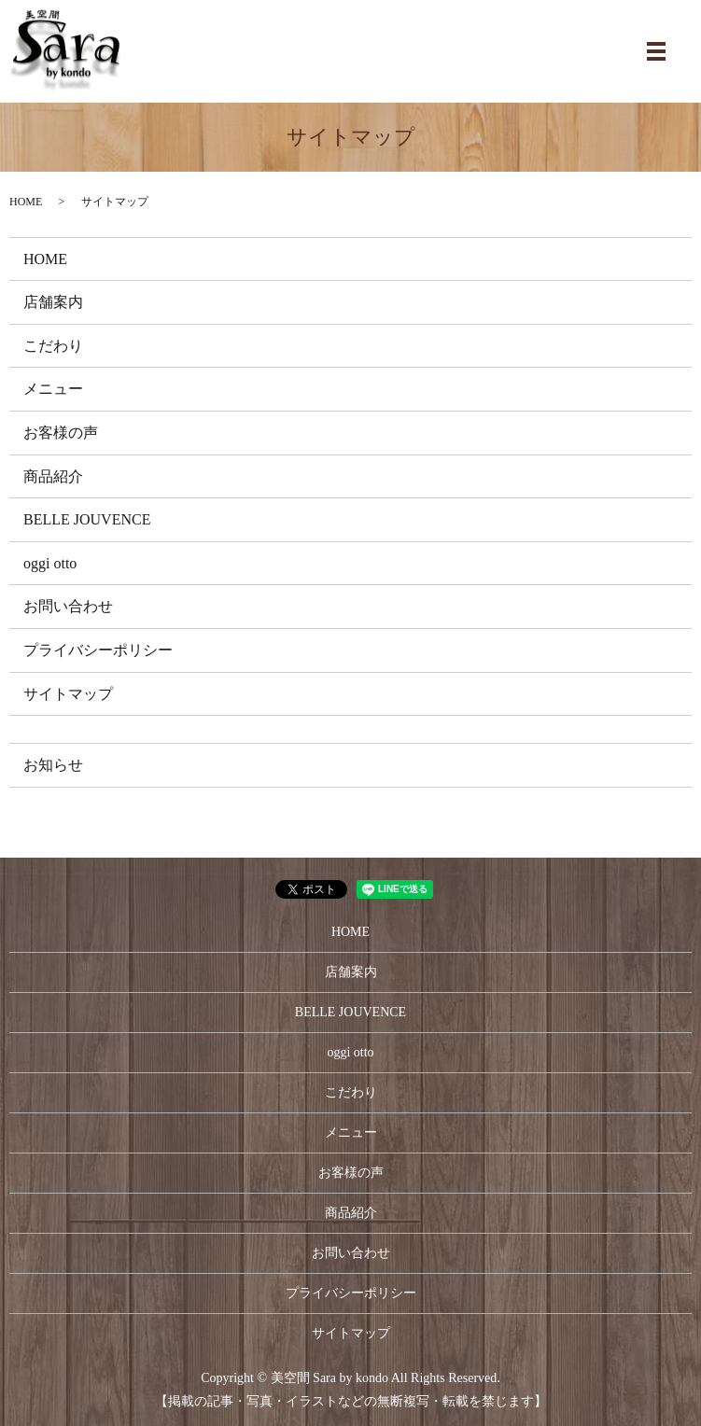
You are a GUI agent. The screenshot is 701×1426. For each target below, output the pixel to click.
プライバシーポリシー (98, 650)
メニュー (53, 389)
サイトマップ (68, 694)
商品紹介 (53, 476)
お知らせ (53, 765)
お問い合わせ (68, 606)
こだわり (53, 346)
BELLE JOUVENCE (86, 519)
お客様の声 (60, 432)
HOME (25, 201)
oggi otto (50, 563)
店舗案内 (53, 302)
